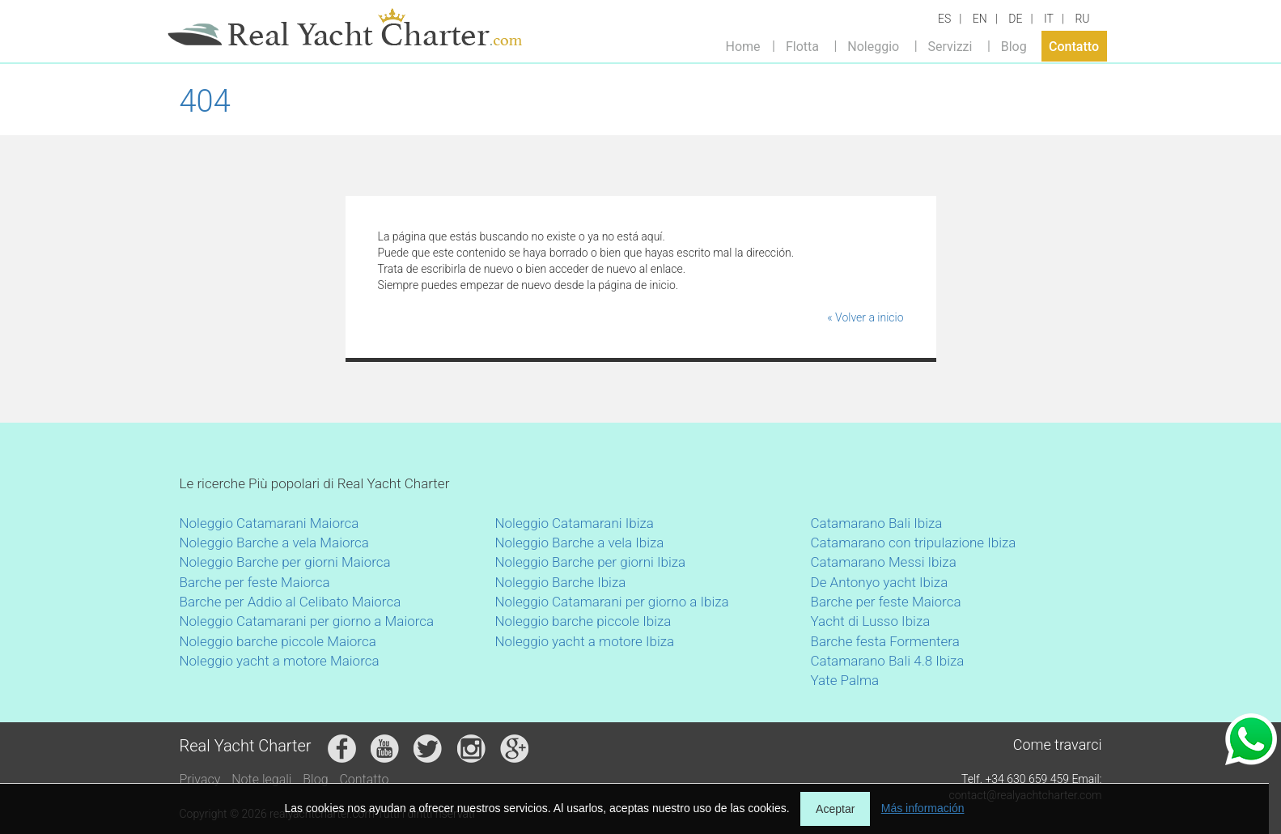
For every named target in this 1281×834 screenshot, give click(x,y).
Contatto (1074, 45)
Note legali (261, 779)
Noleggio (873, 45)
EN (980, 18)
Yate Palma (845, 680)
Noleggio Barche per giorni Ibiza (590, 562)
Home (743, 45)
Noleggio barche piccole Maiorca (278, 641)
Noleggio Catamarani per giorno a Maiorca (307, 621)
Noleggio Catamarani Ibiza (574, 523)
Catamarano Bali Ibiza (877, 523)
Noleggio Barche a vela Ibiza (579, 542)
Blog (1014, 45)
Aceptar (835, 808)
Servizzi (949, 45)
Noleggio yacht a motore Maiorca (280, 661)
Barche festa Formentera (885, 641)
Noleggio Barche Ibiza (560, 582)
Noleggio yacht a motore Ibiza (585, 641)
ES (944, 18)
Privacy (200, 779)
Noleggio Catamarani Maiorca (269, 523)
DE (1015, 18)
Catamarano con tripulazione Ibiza (913, 542)
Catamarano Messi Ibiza (884, 562)
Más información (923, 808)
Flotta (802, 45)
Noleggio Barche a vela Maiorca (274, 542)
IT (1049, 18)
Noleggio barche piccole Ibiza (583, 621)
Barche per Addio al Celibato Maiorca (290, 602)
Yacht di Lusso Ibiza (871, 621)
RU (1082, 18)
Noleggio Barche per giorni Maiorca (285, 562)
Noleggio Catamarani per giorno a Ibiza (612, 602)
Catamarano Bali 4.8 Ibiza (888, 661)
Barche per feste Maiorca (255, 582)
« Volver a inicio (865, 317)
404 (205, 101)
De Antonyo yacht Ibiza (879, 582)
